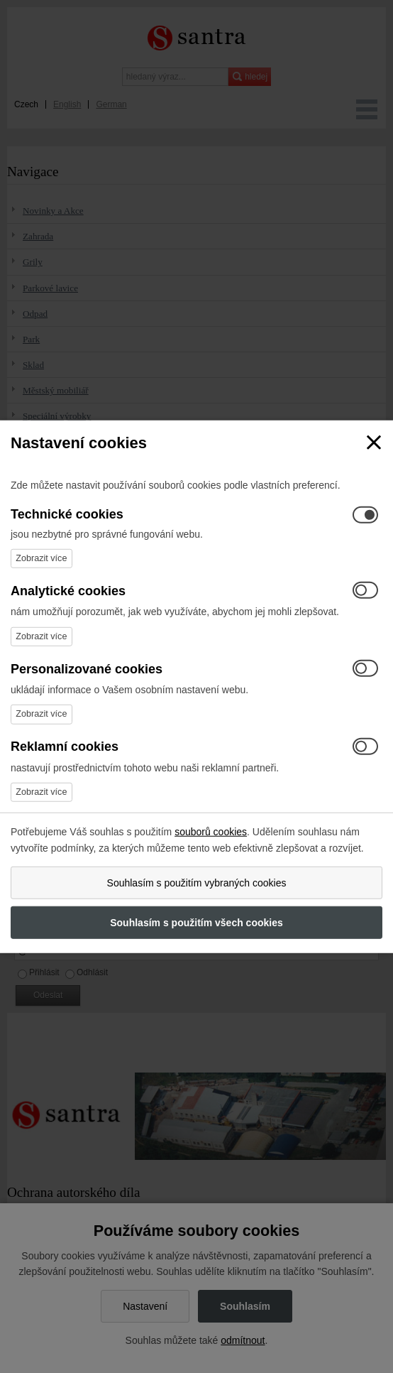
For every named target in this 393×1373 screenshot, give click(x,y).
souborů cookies (211, 831)
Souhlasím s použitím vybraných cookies (197, 883)
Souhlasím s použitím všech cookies (196, 922)
